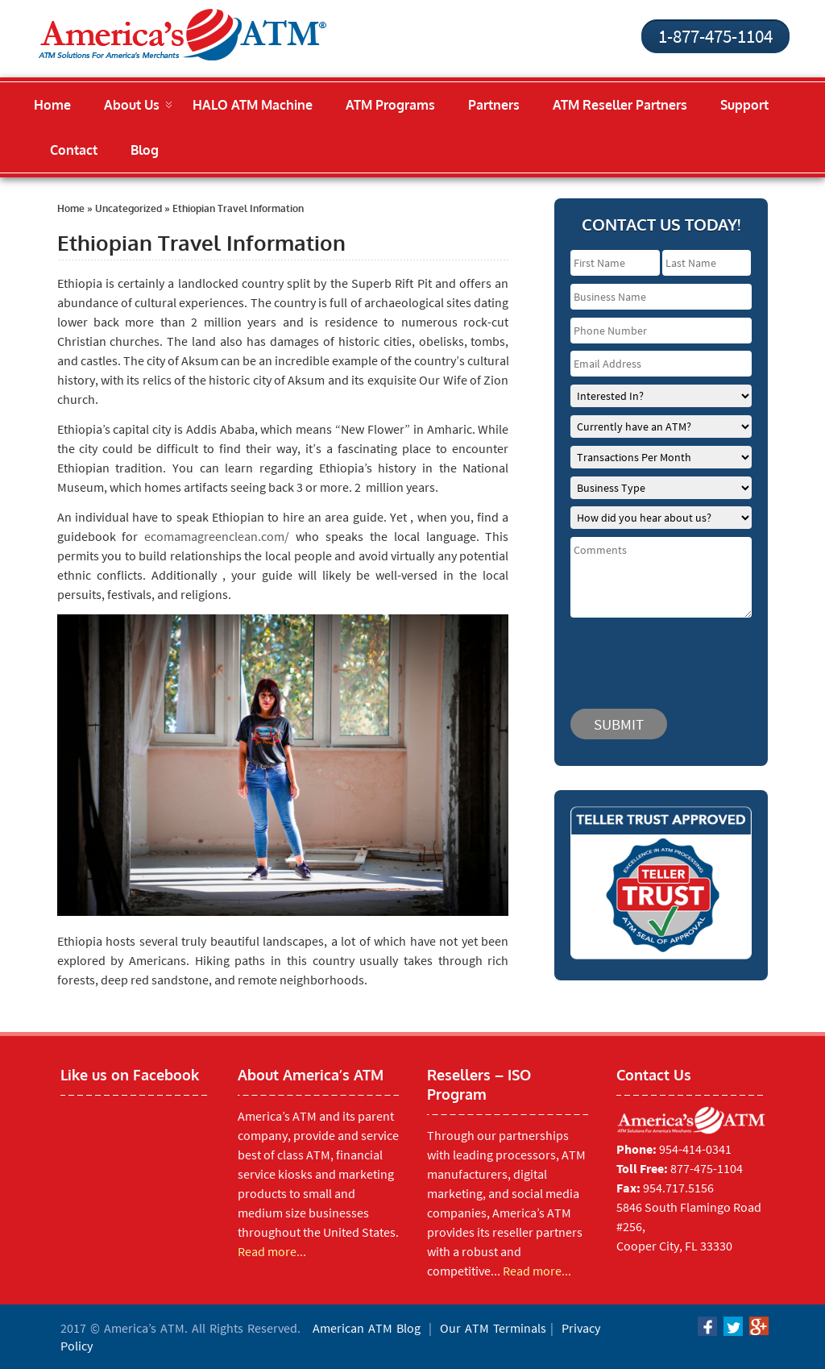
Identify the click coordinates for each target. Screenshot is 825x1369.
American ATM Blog (367, 1328)
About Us (132, 105)
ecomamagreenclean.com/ (216, 536)
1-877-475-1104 (715, 36)
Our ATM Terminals (493, 1328)
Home (52, 105)
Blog (145, 150)
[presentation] (667, 655)
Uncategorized (128, 208)
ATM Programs (390, 105)
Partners (494, 105)
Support (744, 105)
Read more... (272, 1251)
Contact (73, 150)
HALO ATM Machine (253, 105)
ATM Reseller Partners (620, 105)
